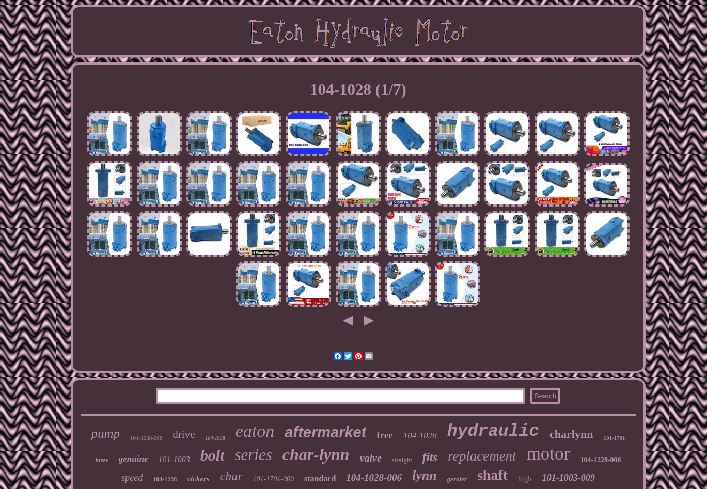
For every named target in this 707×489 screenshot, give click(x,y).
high (525, 479)
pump (105, 433)
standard (320, 478)
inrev (101, 460)
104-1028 (420, 435)
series (253, 455)
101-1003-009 (568, 477)
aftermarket (325, 432)
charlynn (571, 434)
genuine (133, 459)
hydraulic (493, 431)
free (384, 435)
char (231, 476)
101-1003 (174, 459)
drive (183, 434)
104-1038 (215, 438)
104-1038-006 (146, 438)
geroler (457, 479)
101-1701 (614, 438)
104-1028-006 (374, 477)
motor (548, 454)
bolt (212, 455)
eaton (255, 430)
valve (371, 458)
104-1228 (165, 479)
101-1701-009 (273, 479)
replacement (482, 456)
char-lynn (316, 454)
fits (429, 457)
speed (132, 477)
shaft (492, 475)
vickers (198, 479)
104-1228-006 (600, 460)
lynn (424, 475)
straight (402, 460)
